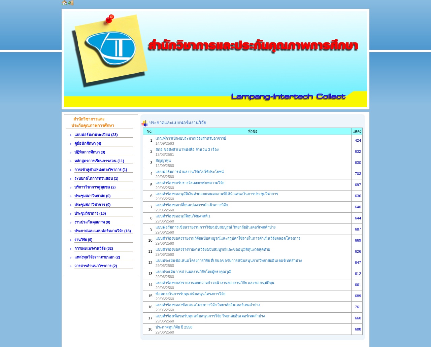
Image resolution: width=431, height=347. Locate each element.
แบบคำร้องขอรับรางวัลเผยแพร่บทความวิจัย (190, 183)
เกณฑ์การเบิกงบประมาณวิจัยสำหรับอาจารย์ (191, 138)
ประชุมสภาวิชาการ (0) (92, 205)
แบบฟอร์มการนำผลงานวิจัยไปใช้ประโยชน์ (190, 172)
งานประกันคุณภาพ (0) (92, 222)
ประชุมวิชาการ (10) (90, 213)
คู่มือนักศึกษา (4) (87, 143)
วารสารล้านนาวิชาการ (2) (95, 266)
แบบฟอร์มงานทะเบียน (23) (96, 135)
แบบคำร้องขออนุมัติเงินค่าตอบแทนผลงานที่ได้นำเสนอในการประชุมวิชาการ (217, 194)
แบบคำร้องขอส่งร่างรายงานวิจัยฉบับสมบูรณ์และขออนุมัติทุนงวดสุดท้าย (213, 249)
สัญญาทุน (163, 161)
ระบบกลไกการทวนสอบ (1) (96, 178)
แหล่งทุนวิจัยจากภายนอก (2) (97, 257)
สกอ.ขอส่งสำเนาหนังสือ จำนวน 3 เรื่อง (187, 149)
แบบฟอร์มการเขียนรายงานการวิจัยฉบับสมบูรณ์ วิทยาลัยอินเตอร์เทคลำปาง (215, 227)
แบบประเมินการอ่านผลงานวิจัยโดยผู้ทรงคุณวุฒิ (193, 272)
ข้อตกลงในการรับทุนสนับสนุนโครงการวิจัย (190, 294)
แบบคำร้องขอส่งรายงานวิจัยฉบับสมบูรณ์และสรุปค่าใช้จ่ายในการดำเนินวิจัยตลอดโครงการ (228, 238)
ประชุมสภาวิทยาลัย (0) (92, 196)
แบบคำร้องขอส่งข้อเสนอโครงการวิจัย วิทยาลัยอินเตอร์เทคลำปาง (208, 305)
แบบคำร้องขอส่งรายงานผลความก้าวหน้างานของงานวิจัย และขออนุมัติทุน (215, 283)
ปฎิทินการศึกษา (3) (89, 152)
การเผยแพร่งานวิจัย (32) (93, 248)
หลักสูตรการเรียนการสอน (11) (99, 161)
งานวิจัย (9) (83, 240)
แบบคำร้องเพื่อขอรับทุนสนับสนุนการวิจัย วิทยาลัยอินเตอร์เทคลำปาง (210, 316)
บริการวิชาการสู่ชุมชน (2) (95, 187)
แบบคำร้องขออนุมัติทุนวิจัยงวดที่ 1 (183, 216)
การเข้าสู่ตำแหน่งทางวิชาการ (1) (100, 170)
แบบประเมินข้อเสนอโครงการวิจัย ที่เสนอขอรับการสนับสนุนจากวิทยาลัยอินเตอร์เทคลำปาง (229, 260)
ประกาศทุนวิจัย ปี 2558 (174, 327)
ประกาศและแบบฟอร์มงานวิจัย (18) (102, 231)
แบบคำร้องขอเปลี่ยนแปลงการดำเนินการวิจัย (192, 205)
